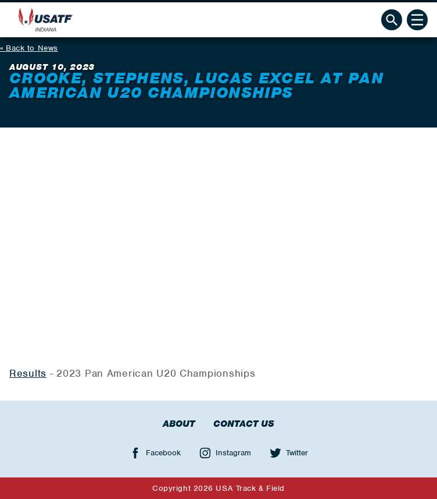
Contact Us (243, 424)
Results (27, 373)
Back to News (32, 48)
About (179, 424)
